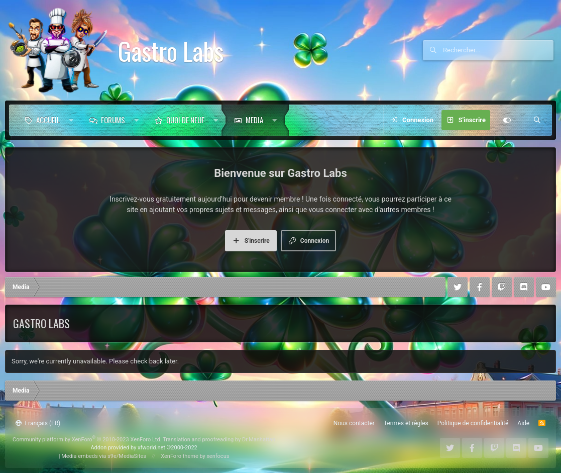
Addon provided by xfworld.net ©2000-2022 (143, 447)
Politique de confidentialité (473, 423)
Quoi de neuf (185, 119)
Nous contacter (354, 423)
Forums (113, 119)
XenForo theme (179, 456)
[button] (71, 120)
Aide (523, 423)
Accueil (48, 119)
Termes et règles (406, 423)
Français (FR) (38, 423)
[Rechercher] (498, 50)
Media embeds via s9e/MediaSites (103, 456)
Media (254, 119)
